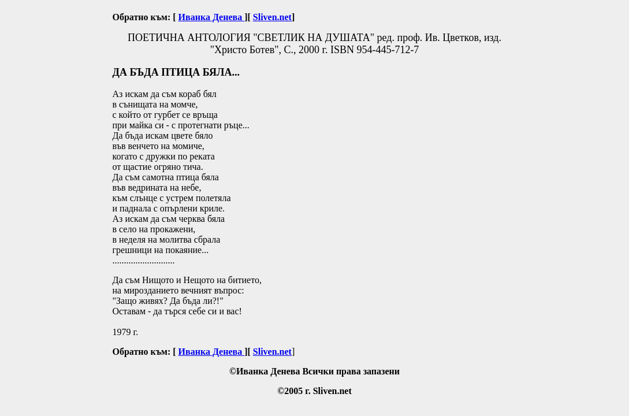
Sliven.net (272, 17)
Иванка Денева (211, 17)
